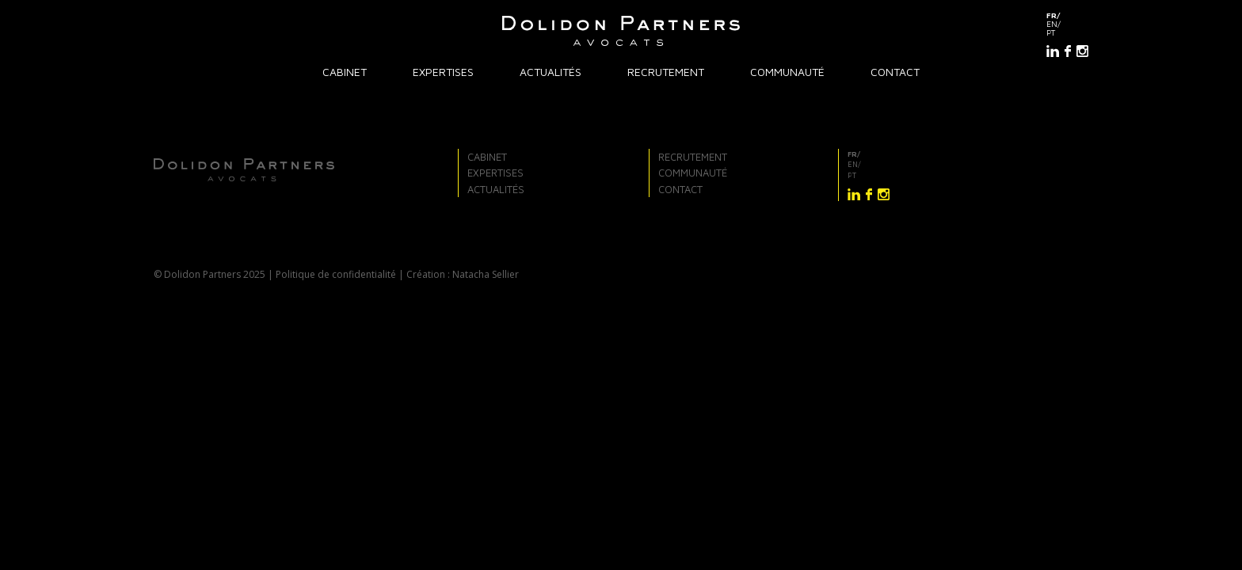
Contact (895, 71)
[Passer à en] (1067, 24)
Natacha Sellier (485, 274)
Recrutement (665, 71)
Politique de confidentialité (336, 274)
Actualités (550, 71)
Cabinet (344, 71)
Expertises (443, 71)
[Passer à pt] (1067, 32)
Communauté (787, 71)
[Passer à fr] (1067, 15)
